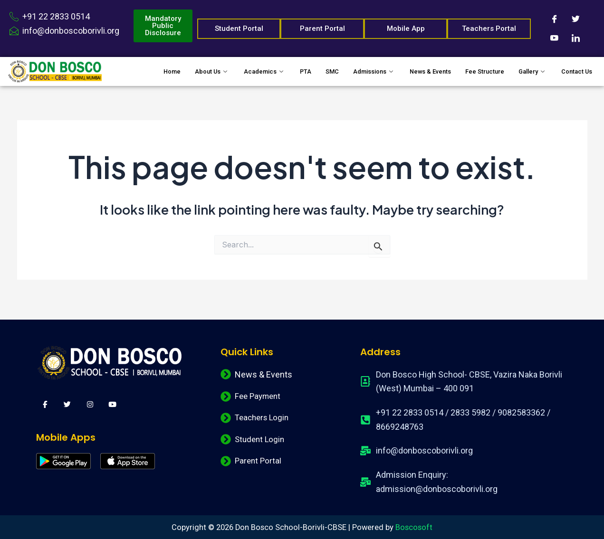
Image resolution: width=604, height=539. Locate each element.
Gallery (529, 67)
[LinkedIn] (576, 38)
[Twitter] (576, 19)
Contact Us (139, 79)
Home (131, 67)
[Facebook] (554, 19)
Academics (232, 67)
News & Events (413, 67)
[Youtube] (554, 38)
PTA (276, 67)
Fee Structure (475, 67)
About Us (174, 67)
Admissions (351, 67)
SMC (305, 67)
